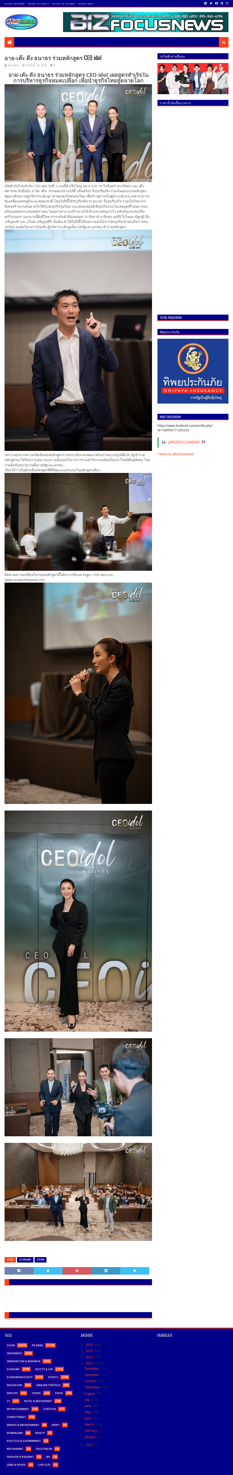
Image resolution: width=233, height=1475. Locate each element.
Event (56, 1425)
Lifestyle (49, 1409)
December (92, 1368)
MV (48, 1456)
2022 (90, 1445)
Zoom (40, 1259)
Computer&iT (16, 1417)
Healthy (12, 1393)
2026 (90, 1344)
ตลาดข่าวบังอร (85, 3)
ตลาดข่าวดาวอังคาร (38, 3)
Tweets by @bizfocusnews (175, 454)
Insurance (14, 1353)
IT (8, 1401)
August (90, 1393)
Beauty (40, 1433)
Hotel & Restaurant (38, 1401)
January (90, 1437)
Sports (53, 1377)
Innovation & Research (23, 1361)
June (88, 1406)
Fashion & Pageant (20, 1456)
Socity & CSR (44, 1369)
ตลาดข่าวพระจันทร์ (14, 3)
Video (59, 1393)
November (92, 1375)
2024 (90, 1357)
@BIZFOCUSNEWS (183, 442)
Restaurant (15, 1448)
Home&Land (15, 1433)
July (88, 1400)
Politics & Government (24, 1441)
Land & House (16, 1464)
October (91, 1381)
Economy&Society (20, 1377)
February (91, 1430)
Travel (36, 1393)
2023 (90, 1363)
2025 (90, 1351)
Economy (25, 1259)
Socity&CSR (44, 1448)
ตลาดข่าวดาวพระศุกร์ (63, 3)
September (93, 1387)
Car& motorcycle (48, 1385)
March (89, 1424)
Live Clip (44, 1464)
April (88, 1418)
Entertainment (18, 1409)
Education (14, 1385)
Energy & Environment (23, 1425)
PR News (37, 1345)
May (88, 1412)
